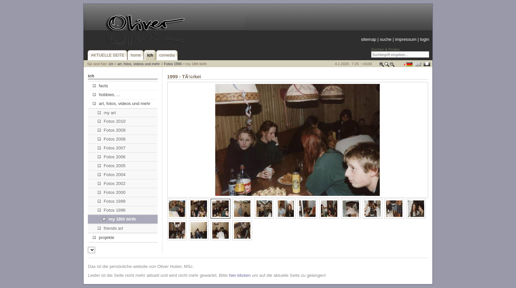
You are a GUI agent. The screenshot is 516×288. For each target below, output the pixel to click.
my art (107, 112)
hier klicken (239, 275)
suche (385, 39)
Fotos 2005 (112, 165)
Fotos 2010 (112, 121)
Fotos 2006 (112, 156)
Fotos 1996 (173, 64)
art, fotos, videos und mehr (138, 64)
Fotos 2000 (112, 192)
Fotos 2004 (112, 174)
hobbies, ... (106, 94)
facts (100, 85)
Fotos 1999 (112, 201)
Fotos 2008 (112, 139)
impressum (405, 39)
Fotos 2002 (112, 183)
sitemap (368, 39)
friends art (110, 228)
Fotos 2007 (112, 147)
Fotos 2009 (112, 130)
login (424, 39)
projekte (103, 237)
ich (111, 64)
